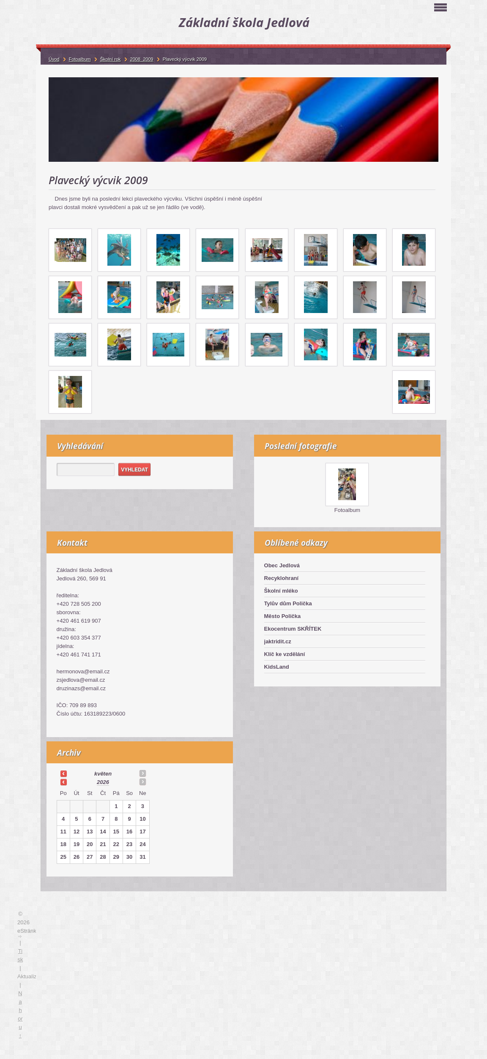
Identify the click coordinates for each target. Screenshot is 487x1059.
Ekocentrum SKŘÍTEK (293, 629)
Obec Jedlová (282, 565)
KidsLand (276, 667)
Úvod (54, 59)
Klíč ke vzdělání (284, 654)
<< (63, 773)
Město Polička (282, 616)
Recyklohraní (281, 578)
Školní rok (110, 59)
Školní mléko (281, 591)
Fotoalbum (347, 510)
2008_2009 (141, 59)
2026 (103, 782)
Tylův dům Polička (288, 603)
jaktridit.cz (277, 641)
